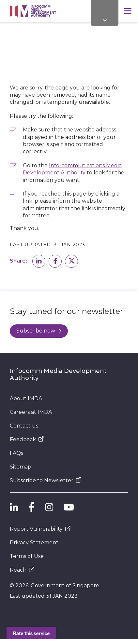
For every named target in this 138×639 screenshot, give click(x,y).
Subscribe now (38, 331)
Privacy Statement (34, 542)
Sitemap (20, 467)
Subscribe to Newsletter (45, 480)
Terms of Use (27, 556)
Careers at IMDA (31, 412)
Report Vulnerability (40, 529)
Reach (22, 570)
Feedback (27, 439)
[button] (38, 261)
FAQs (16, 453)
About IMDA (26, 398)
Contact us (24, 426)
